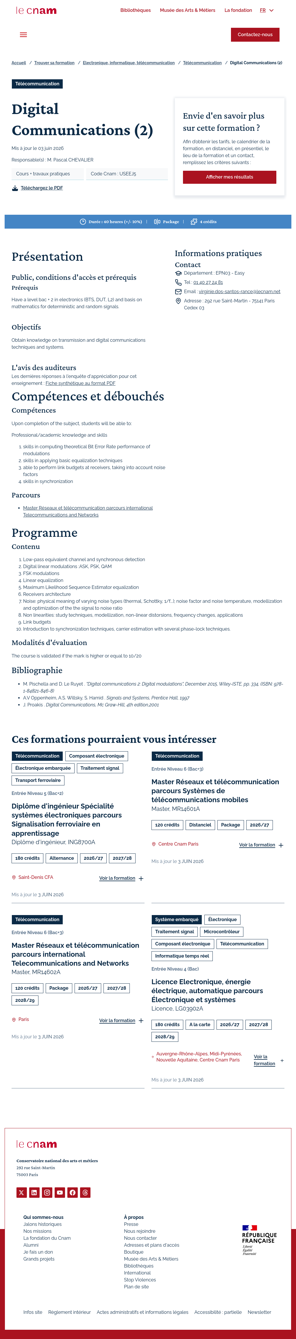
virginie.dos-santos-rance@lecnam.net (239, 291)
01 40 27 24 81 (208, 282)
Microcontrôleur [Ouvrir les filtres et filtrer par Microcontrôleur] (222, 931)
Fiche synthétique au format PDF (81, 383)
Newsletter (259, 1312)
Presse (131, 1224)
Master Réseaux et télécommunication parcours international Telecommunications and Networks (75, 954)
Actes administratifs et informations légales (142, 1312)
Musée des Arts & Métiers (151, 1258)
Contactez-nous (255, 34)
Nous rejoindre (139, 1231)
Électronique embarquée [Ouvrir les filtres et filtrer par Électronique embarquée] (43, 768)
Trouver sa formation (54, 62)
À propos (134, 1217)
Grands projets (39, 1258)
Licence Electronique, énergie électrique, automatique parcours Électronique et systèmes (207, 991)
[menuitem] (135, 10)
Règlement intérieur (69, 1312)
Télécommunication (202, 62)
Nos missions (37, 1231)
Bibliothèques (138, 1265)
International (137, 1272)
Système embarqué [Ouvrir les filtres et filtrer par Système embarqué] (176, 919)
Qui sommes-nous (43, 1217)
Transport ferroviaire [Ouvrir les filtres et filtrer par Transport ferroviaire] (38, 780)
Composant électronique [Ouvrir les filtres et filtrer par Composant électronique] (96, 756)
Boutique (133, 1251)
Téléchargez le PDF (42, 188)
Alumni (30, 1245)
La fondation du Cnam (47, 1238)
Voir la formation (117, 878)
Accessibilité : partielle (218, 1312)
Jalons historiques (42, 1224)
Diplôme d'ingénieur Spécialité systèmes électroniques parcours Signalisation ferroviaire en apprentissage (67, 819)
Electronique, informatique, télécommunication (129, 62)
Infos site (32, 1312)
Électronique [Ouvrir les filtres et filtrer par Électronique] (222, 919)
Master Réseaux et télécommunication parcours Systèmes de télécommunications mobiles (215, 791)
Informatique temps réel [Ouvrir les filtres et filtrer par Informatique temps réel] (182, 956)
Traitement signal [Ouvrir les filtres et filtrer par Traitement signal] (100, 768)
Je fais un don (38, 1251)
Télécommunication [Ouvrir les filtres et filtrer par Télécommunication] (37, 84)
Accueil (19, 62)
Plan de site (136, 1286)
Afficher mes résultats (229, 177)
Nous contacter (140, 1238)
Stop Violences (140, 1279)
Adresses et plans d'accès (151, 1245)
